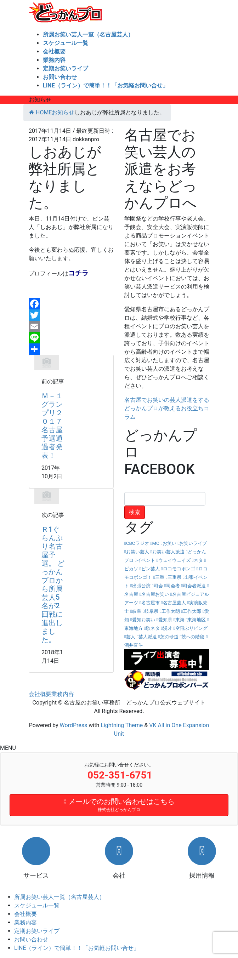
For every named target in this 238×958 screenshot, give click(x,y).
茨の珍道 (169, 636)
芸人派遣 (147, 636)
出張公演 (141, 585)
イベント (146, 560)
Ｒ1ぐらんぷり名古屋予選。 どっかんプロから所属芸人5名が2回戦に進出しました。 (52, 584)
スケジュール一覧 (37, 905)
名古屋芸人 (174, 602)
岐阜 (136, 611)
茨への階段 (192, 636)
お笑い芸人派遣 (168, 551)
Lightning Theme (122, 725)
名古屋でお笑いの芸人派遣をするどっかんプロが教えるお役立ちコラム (166, 408)
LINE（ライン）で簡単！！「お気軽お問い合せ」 (76, 948)
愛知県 (165, 619)
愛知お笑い (143, 619)
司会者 (173, 585)
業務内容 (62, 694)
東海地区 (196, 619)
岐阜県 (151, 611)
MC (155, 543)
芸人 (130, 636)
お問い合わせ (31, 939)
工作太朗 (171, 611)
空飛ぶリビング (191, 628)
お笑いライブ (193, 543)
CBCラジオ (137, 543)
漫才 (167, 628)
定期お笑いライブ (37, 931)
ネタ (198, 560)
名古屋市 (150, 602)
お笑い (169, 543)
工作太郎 (192, 611)
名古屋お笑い (155, 594)
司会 (158, 585)
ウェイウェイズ (174, 560)
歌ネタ (153, 628)
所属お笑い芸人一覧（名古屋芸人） (59, 897)
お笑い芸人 (137, 551)
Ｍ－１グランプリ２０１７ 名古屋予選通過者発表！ (55, 426)
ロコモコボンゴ (179, 568)
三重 (159, 577)
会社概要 (40, 694)
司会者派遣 (194, 585)
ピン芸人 (150, 568)
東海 (180, 619)
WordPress (73, 725)
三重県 (174, 577)
